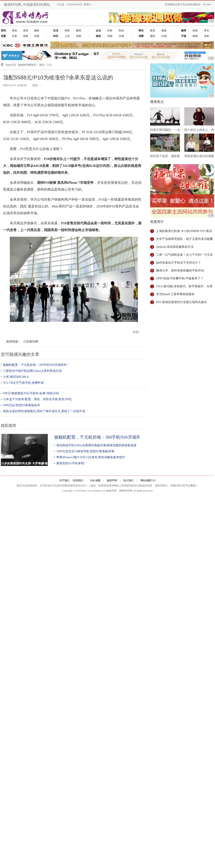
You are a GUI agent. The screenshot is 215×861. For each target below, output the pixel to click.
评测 (121, 36)
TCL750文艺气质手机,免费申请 (23, 382)
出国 (164, 36)
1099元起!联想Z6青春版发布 (21, 405)
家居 (152, 30)
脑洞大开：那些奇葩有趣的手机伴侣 (180, 270)
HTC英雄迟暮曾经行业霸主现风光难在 (181, 302)
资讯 (41, 64)
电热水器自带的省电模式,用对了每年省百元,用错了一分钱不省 (44, 411)
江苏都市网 (30, 341)
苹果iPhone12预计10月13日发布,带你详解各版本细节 (90, 457)
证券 (14, 36)
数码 (78, 30)
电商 (67, 30)
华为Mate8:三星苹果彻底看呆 (175, 294)
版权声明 (112, 480)
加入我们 (128, 480)
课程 (152, 36)
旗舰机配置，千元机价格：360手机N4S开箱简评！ (36, 364)
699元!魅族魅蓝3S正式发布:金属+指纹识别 (31, 393)
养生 (206, 30)
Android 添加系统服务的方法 (175, 246)
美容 (25, 30)
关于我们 (64, 480)
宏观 (36, 36)
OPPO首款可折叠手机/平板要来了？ (179, 278)
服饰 (36, 30)
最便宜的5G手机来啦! (70, 463)
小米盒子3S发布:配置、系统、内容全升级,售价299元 (37, 399)
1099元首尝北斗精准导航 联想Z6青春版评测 (85, 451)
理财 (25, 36)
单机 (206, 36)
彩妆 (121, 30)
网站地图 (146, 480)
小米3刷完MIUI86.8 (15, 376)
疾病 (195, 30)
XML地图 (95, 480)
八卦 (67, 36)
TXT (153, 480)
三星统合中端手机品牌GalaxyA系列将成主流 (32, 370)
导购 (109, 36)
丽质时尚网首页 (27, 64)
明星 (78, 36)
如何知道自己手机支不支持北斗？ (178, 262)
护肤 (109, 30)
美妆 (14, 30)
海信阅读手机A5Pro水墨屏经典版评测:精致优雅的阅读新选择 (96, 445)
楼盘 (164, 30)
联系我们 (78, 480)
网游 (195, 36)
